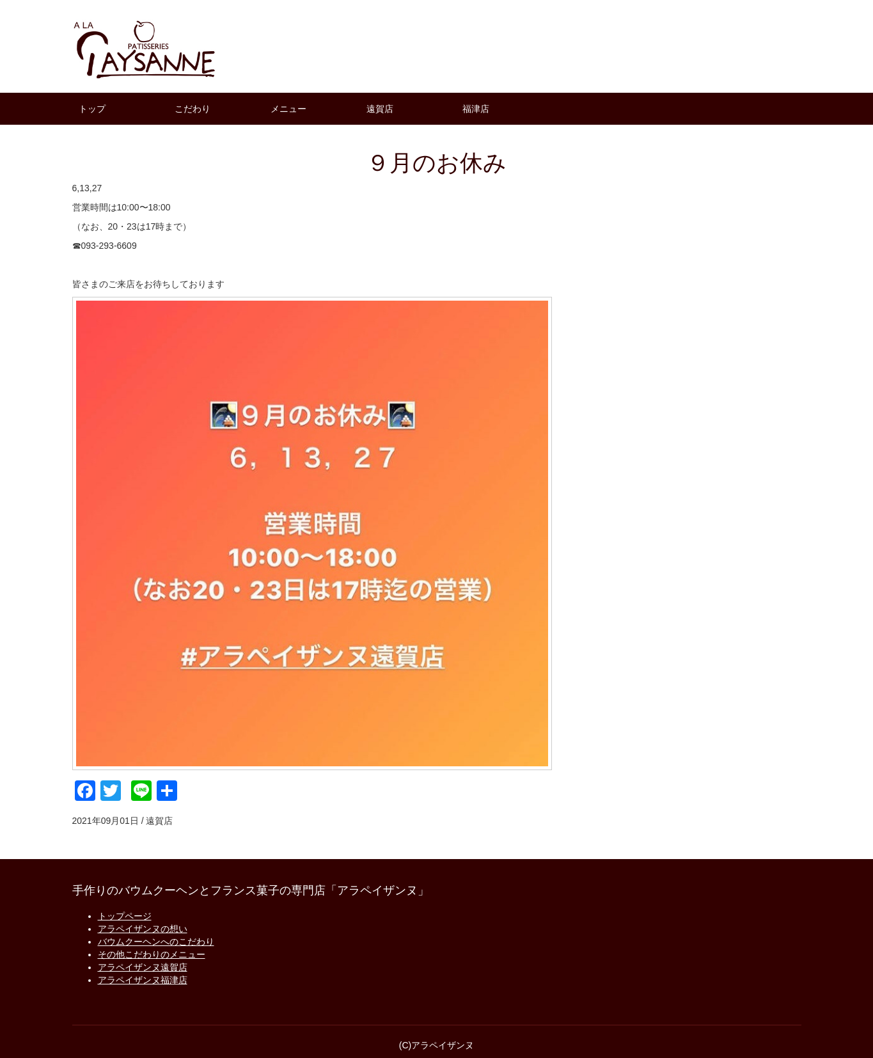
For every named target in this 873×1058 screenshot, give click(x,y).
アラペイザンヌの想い (142, 929)
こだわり (192, 109)
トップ (92, 109)
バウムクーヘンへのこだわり (156, 941)
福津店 (475, 109)
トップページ (125, 916)
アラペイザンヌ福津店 (142, 980)
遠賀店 (379, 109)
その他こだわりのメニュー (151, 954)
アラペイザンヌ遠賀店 (142, 967)
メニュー (288, 109)
